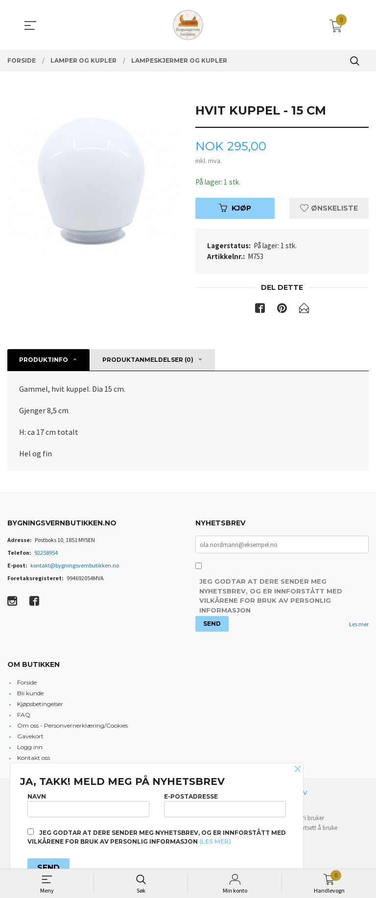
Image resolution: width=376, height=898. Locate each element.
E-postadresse (225, 803)
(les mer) (215, 841)
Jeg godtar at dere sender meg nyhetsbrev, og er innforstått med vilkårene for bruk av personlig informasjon (270, 597)
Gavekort (30, 737)
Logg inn (30, 748)
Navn (88, 803)
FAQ (23, 716)
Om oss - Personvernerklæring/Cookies (72, 727)
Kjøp (235, 208)
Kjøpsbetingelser (40, 705)
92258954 (46, 553)
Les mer (359, 625)
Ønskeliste (329, 208)
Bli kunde (30, 694)
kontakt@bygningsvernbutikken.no (74, 566)
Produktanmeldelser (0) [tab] (147, 360)
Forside (27, 683)
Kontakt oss (33, 759)
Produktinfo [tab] (43, 360)
